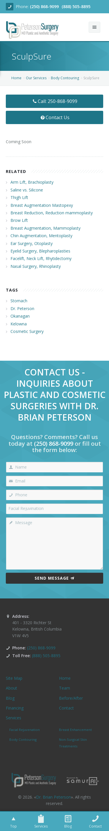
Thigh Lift (19, 197)
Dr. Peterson (22, 308)
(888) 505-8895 (76, 6)
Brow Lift (19, 220)
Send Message (54, 578)
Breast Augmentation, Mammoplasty (45, 228)
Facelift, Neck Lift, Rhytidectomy (41, 258)
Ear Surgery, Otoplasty (31, 243)
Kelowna (18, 324)
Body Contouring (65, 77)
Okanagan (20, 316)
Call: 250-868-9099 (54, 101)
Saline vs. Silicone (26, 190)
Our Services (36, 77)
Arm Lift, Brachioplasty (31, 182)
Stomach (18, 300)
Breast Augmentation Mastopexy (41, 205)
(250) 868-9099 (44, 6)
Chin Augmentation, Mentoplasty (41, 235)
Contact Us (54, 117)
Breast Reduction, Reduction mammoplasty (51, 212)
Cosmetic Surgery (27, 331)
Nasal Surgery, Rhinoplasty (35, 266)
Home (16, 77)
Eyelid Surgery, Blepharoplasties (40, 251)
